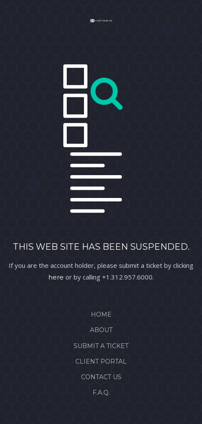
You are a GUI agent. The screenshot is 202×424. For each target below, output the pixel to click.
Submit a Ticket (101, 346)
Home (101, 314)
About (101, 330)
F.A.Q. (101, 392)
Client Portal (101, 361)
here (56, 277)
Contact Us (101, 377)
